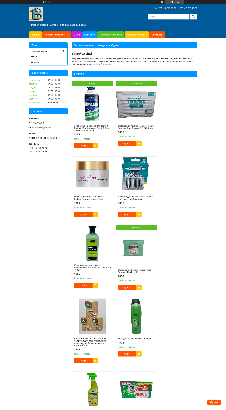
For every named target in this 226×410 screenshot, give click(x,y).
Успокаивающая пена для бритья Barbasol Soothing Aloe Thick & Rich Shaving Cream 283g (91, 128)
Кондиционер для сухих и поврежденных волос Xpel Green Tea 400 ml (133, 199)
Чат (214, 402)
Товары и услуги (39, 51)
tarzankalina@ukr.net (41, 127)
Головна (35, 34)
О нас (77, 34)
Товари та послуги (55, 34)
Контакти (89, 34)
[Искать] (193, 16)
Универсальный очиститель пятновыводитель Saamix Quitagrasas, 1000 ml (173, 272)
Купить (83, 146)
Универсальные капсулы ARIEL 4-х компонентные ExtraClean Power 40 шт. (91, 345)
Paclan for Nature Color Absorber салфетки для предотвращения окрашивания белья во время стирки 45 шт (90, 273)
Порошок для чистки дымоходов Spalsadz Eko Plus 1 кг (176, 202)
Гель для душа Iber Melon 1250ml (133, 270)
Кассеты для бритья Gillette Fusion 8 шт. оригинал (134, 344)
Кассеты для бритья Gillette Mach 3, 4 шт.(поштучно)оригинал (91, 198)
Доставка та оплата (110, 34)
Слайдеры (157, 34)
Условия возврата (137, 34)
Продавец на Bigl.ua (113, 390)
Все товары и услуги (185, 378)
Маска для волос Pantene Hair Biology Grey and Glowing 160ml (174, 122)
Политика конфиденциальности (131, 393)
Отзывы (35, 62)
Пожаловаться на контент (106, 393)
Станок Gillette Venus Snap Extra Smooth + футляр (175, 344)
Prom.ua (126, 388)
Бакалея (107, 64)
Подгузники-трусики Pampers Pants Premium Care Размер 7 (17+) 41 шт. (134, 128)
